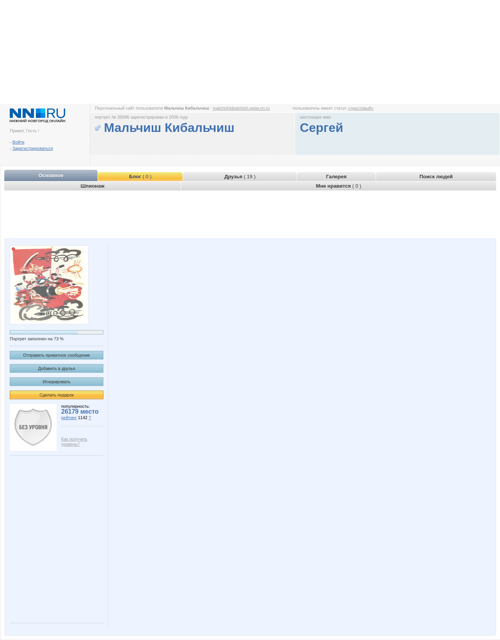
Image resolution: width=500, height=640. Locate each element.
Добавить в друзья (56, 368)
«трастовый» (361, 108)
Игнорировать (57, 381)
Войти (18, 142)
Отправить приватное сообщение (56, 355)
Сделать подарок (56, 395)
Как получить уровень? (74, 441)
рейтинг (69, 417)
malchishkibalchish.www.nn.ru (241, 108)
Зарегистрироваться (32, 148)
